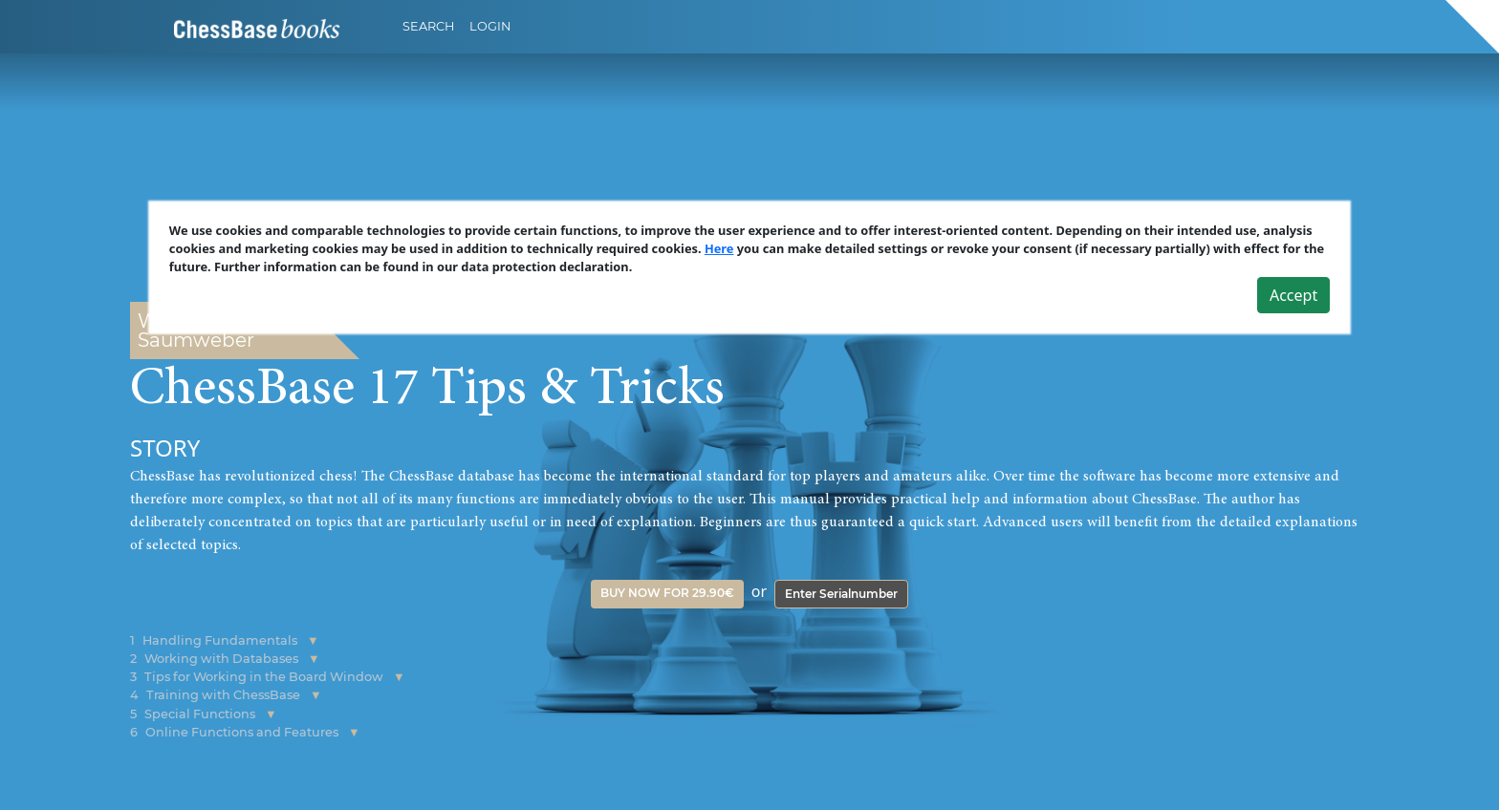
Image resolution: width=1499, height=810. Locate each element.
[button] (313, 640)
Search (428, 26)
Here (719, 248)
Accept (1293, 295)
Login (490, 26)
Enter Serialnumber (841, 593)
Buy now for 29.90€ (667, 593)
